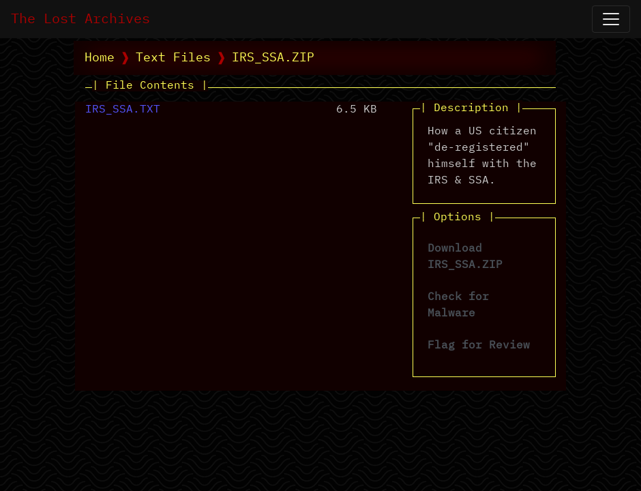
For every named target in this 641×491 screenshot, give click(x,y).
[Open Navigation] (611, 19)
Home (100, 58)
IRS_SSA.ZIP (273, 58)
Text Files (173, 58)
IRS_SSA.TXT (122, 109)
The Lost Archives (80, 19)
